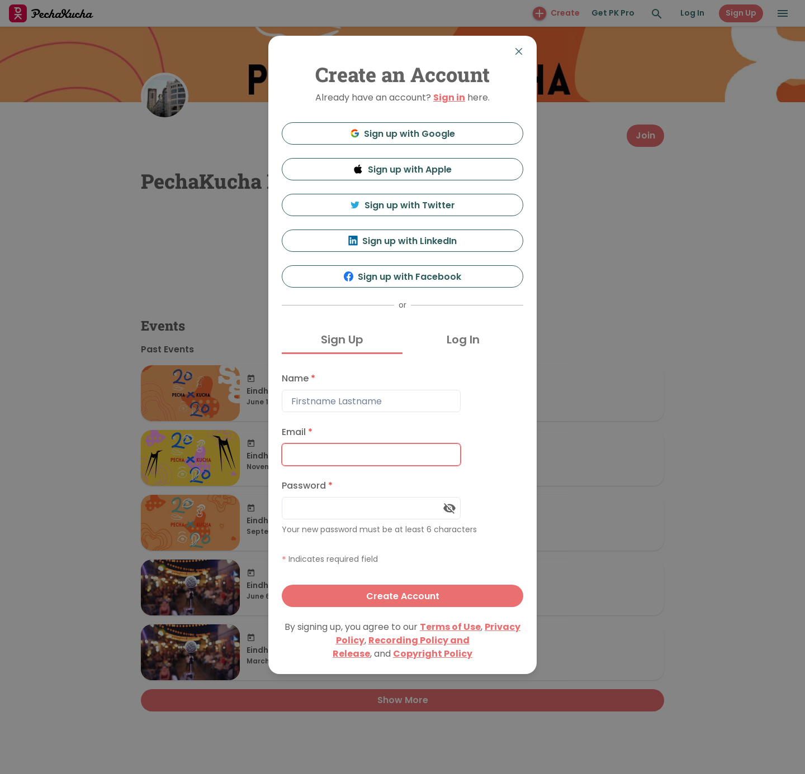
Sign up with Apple (402, 169)
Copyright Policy (432, 653)
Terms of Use (450, 626)
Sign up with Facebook (403, 276)
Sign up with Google (403, 133)
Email (297, 432)
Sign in (449, 97)
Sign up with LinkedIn (402, 241)
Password (307, 485)
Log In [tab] (463, 339)
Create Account (402, 596)
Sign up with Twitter (402, 205)
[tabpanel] (402, 487)
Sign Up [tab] (342, 339)
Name (298, 378)
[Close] (519, 51)
